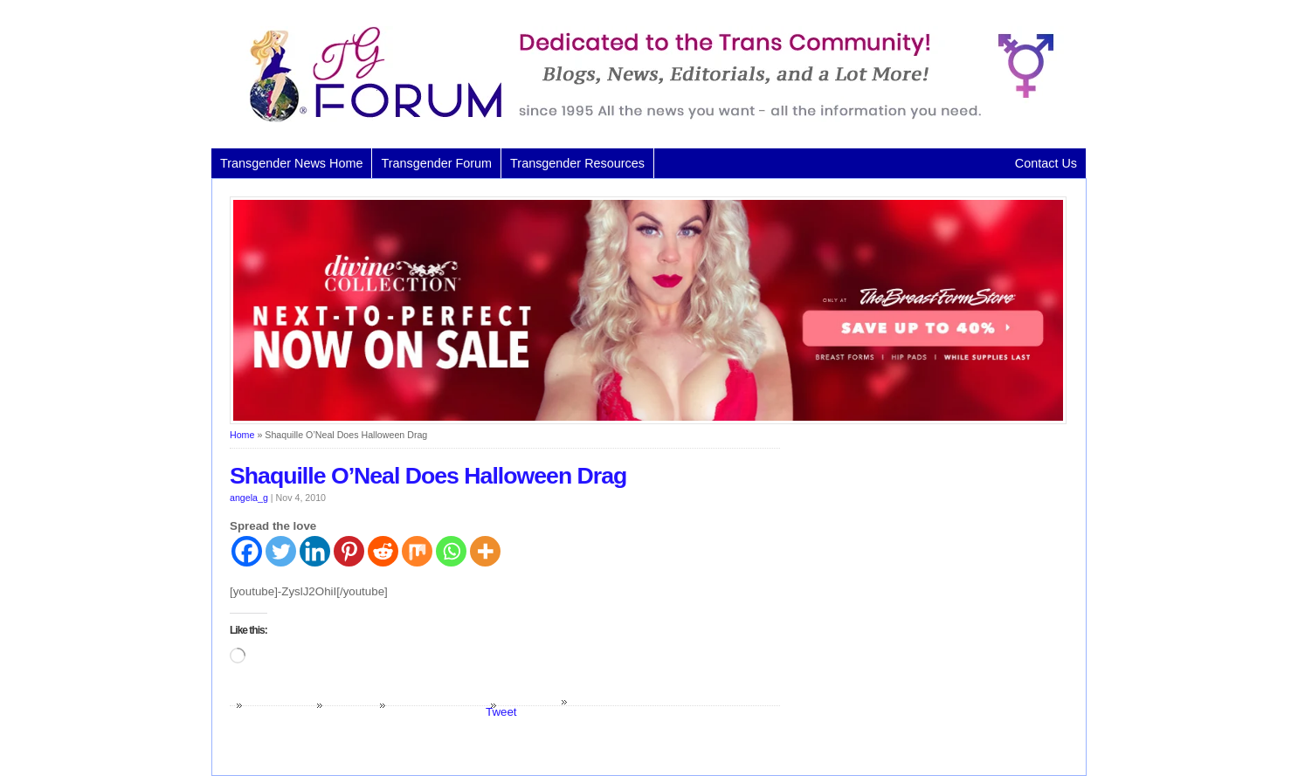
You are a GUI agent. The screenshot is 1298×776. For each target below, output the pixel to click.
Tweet (501, 711)
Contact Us (1046, 163)
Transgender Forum (436, 163)
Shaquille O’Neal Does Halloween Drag (428, 476)
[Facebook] (246, 551)
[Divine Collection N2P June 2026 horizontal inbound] (648, 421)
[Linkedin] (315, 551)
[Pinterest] (349, 551)
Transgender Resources (577, 163)
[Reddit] (383, 551)
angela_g (249, 497)
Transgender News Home (291, 163)
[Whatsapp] (451, 551)
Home (242, 434)
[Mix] (417, 551)
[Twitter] (281, 551)
